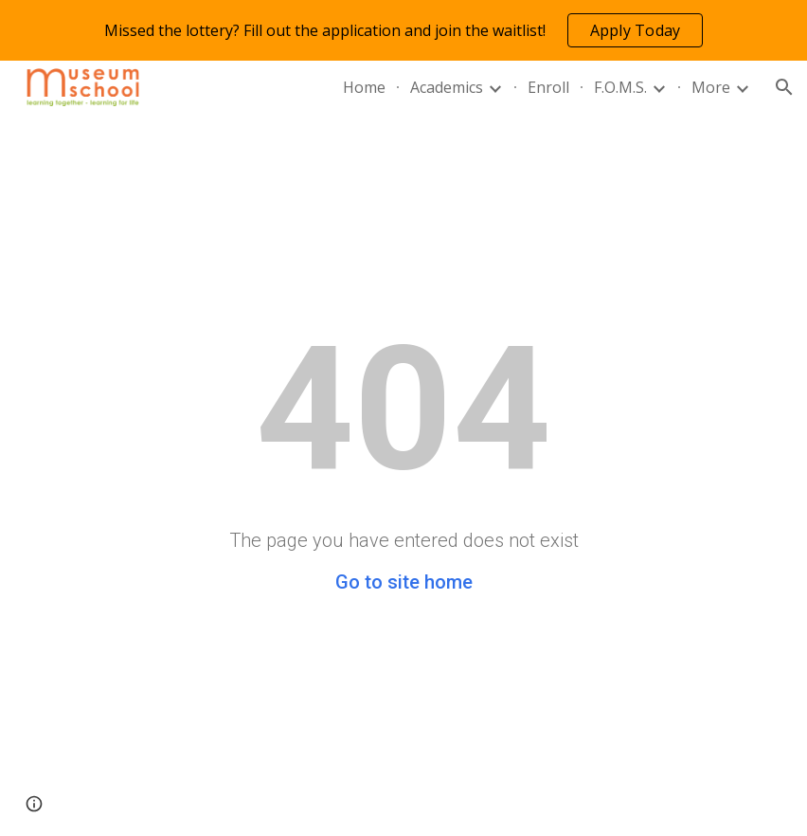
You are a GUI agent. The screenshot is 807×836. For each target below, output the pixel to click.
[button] (784, 87)
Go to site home (404, 582)
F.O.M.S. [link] (620, 87)
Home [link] (364, 87)
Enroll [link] (548, 87)
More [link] (710, 87)
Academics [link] (446, 87)
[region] (403, 30)
